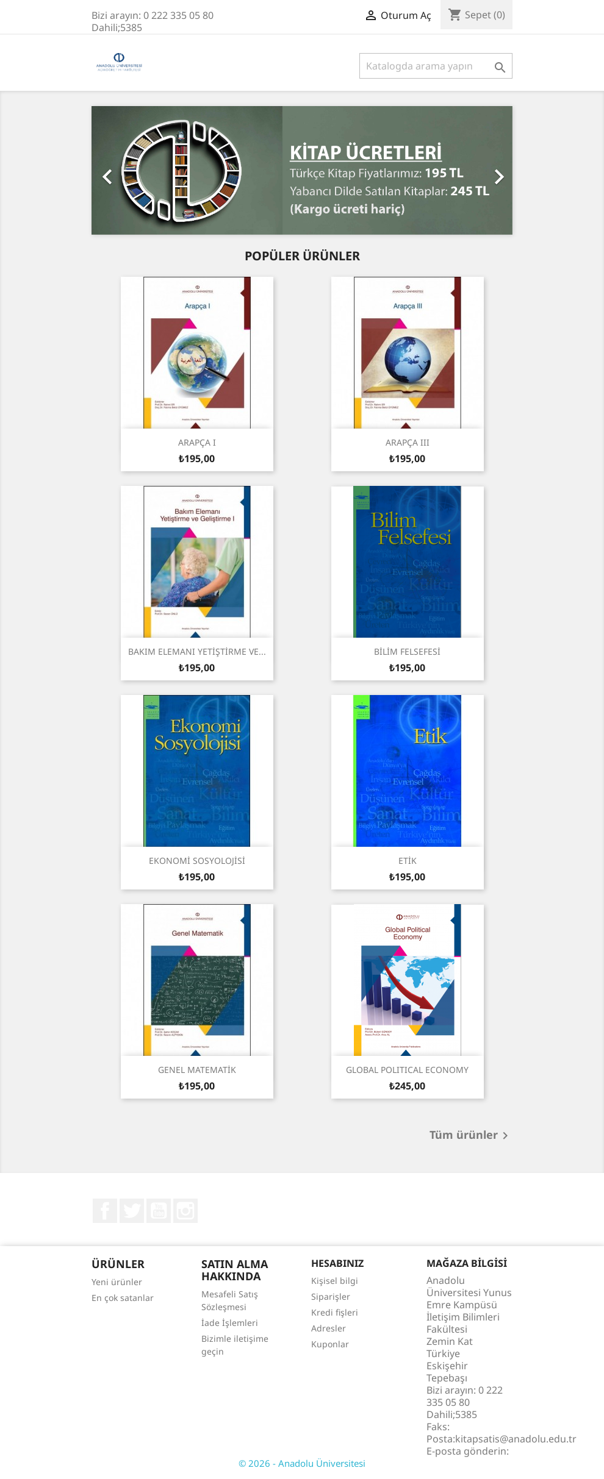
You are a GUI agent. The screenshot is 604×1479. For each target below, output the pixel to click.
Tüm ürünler (471, 1135)
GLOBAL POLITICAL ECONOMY (407, 1069)
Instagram (185, 1211)
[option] (302, 170)
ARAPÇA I (197, 442)
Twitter (132, 1211)
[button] (123, 170)
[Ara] (435, 66)
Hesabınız (337, 1263)
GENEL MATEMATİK (197, 1069)
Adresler (328, 1328)
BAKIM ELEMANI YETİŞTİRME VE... (197, 651)
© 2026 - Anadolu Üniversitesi (302, 1463)
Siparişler (330, 1296)
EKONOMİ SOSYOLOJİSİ (197, 860)
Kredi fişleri (334, 1312)
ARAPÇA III (408, 442)
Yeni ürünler (117, 1282)
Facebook (105, 1211)
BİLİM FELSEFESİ (407, 651)
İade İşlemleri (229, 1322)
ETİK (407, 860)
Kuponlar (330, 1344)
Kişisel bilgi (334, 1280)
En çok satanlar (123, 1297)
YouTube (158, 1211)
